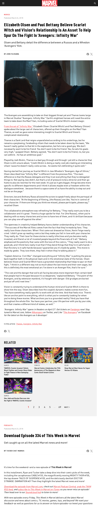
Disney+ (60, 438)
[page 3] (39, 407)
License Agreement (89, 495)
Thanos (19, 324)
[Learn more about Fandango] (75, 309)
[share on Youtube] (48, 483)
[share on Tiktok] (92, 483)
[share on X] (91, 54)
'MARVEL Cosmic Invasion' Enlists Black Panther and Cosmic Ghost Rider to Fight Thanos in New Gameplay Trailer (18, 371)
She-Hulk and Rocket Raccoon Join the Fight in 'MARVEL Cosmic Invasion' (18, 399)
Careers (24, 443)
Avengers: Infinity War (32, 324)
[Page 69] (60, 407)
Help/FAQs (25, 438)
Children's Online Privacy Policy (70, 495)
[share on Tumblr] (37, 483)
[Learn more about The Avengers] (70, 312)
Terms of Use (5, 495)
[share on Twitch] (81, 483)
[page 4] (44, 407)
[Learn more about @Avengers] (37, 312)
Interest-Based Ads (42, 498)
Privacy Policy (16, 495)
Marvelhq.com (63, 443)
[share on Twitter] (16, 483)
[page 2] (33, 407)
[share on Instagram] (26, 483)
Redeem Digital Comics (66, 448)
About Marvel (27, 433)
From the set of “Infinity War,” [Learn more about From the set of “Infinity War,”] (18, 126)
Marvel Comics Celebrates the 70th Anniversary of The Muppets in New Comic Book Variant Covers (47, 370)
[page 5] (50, 407)
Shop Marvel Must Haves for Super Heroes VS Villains (77, 369)
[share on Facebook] (88, 54)
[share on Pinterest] (70, 483)
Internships (26, 448)
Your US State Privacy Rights (33, 495)
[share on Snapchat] (59, 483)
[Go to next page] (67, 407)
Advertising (62, 433)
